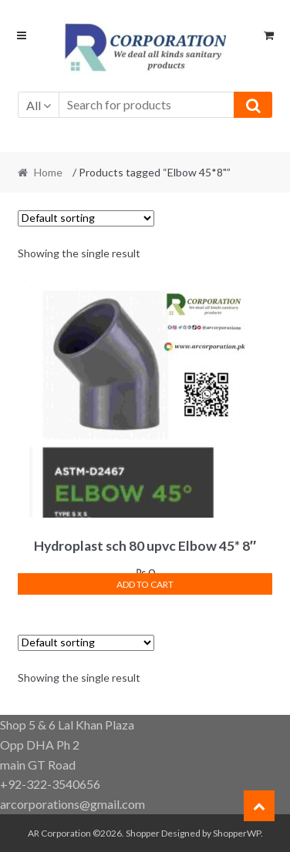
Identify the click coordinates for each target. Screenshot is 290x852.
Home (48, 172)
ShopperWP (237, 833)
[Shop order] (86, 218)
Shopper (143, 833)
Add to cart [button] (145, 584)
